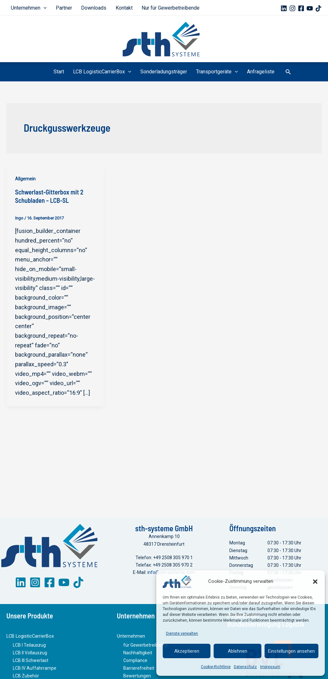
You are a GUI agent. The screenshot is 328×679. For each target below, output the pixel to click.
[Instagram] (292, 8)
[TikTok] (318, 8)
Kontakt (114, 8)
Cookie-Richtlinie (216, 667)
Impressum (270, 667)
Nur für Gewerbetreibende (159, 8)
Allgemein (25, 178)
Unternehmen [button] (27, 8)
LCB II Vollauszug (30, 655)
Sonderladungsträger (163, 72)
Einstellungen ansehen (291, 651)
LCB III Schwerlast (30, 662)
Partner (60, 8)
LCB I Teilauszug (29, 647)
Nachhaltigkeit (137, 655)
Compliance (135, 662)
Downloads (87, 8)
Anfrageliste (255, 72)
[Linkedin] (284, 8)
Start (64, 72)
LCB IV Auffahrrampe (34, 670)
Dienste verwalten (182, 633)
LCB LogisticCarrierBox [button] (105, 71)
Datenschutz (245, 667)
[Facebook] (301, 8)
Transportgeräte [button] (214, 71)
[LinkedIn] (20, 586)
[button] (315, 581)
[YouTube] (310, 8)
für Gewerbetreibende (145, 647)
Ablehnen (237, 651)
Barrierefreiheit (138, 670)
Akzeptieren (186, 651)
